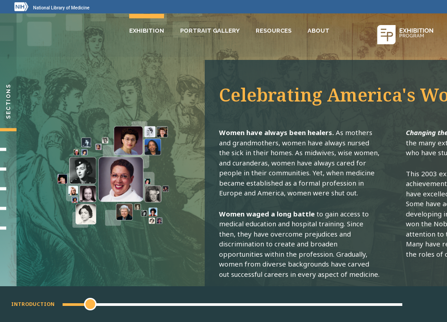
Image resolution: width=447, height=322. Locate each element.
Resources (273, 30)
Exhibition (146, 30)
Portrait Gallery (210, 30)
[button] (90, 304)
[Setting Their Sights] (8, 149)
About (318, 30)
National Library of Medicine (61, 7)
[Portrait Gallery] (8, 228)
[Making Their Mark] (8, 169)
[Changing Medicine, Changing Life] (8, 189)
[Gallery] (8, 208)
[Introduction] (8, 130)
